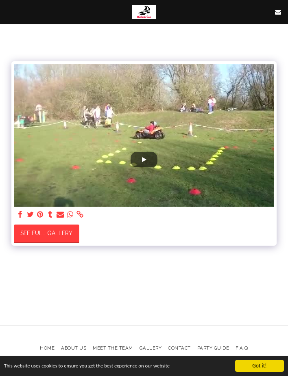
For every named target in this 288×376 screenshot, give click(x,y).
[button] (9, 11)
